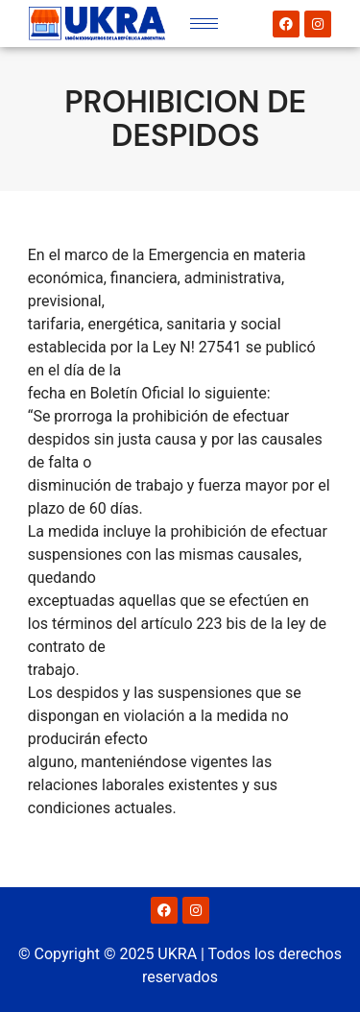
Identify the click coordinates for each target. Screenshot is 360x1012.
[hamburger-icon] (204, 23)
